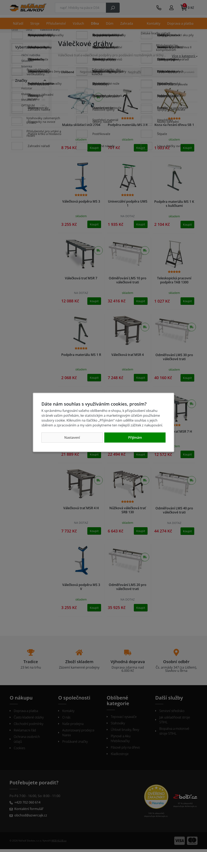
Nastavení (72, 437)
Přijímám (135, 437)
